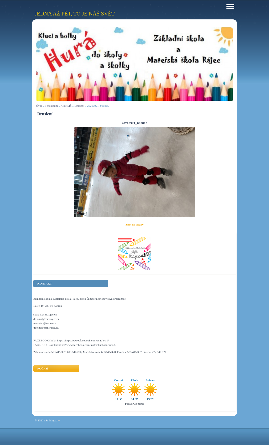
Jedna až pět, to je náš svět (75, 13)
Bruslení (79, 105)
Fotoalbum (51, 105)
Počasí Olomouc (134, 403)
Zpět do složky (134, 224)
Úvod (39, 105)
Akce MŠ (66, 105)
